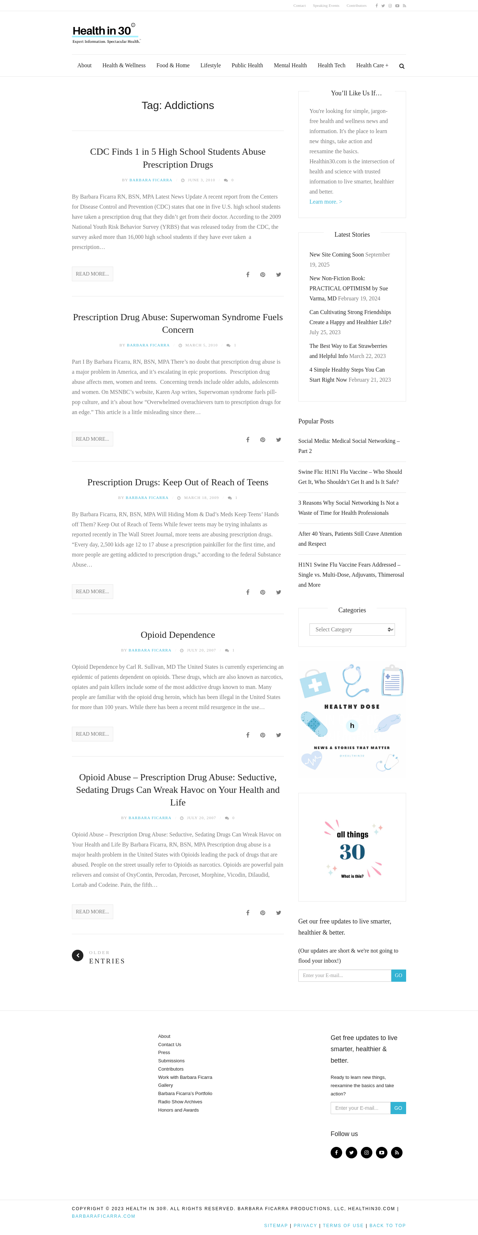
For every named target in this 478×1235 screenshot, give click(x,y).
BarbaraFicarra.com (103, 1216)
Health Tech (331, 65)
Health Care (370, 65)
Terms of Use (343, 1225)
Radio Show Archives (180, 1101)
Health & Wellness (124, 65)
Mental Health (290, 65)
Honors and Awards (178, 1110)
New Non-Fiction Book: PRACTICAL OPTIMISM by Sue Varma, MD (348, 288)
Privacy (305, 1225)
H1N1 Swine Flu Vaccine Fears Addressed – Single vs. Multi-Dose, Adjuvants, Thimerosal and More (351, 575)
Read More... (92, 274)
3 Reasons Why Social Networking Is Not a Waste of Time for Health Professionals (348, 508)
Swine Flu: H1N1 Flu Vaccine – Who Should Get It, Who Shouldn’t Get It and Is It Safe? (350, 477)
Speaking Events (326, 5)
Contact (300, 5)
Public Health (247, 65)
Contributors (356, 5)
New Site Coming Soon (336, 254)
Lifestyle (211, 65)
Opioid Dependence (178, 635)
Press (164, 1052)
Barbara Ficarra (151, 180)
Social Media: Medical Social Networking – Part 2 (349, 446)
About (84, 65)
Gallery (165, 1085)
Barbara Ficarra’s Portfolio (185, 1093)
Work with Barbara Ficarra (185, 1077)
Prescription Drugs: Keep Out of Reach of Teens (177, 482)
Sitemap (276, 1225)
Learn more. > (325, 202)
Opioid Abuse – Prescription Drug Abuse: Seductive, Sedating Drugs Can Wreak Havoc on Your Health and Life (178, 790)
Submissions (171, 1060)
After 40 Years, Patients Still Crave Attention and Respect (350, 539)
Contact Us (169, 1044)
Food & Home (172, 65)
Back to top (387, 1225)
